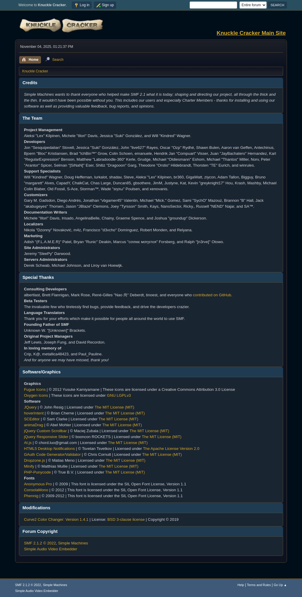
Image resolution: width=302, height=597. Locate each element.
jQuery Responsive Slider (46, 437)
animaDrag (33, 425)
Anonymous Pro (38, 484)
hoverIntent (34, 413)
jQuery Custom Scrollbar (45, 431)
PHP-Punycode (37, 472)
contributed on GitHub (212, 295)
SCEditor (32, 419)
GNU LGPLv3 (119, 395)
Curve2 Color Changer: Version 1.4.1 (56, 519)
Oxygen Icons (36, 395)
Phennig (31, 496)
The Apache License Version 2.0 (171, 448)
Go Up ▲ (280, 585)
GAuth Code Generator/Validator (52, 454)
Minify (29, 466)
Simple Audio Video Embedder (50, 549)
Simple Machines (73, 543)
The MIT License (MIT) (114, 407)
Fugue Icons (34, 389)
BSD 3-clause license (126, 519)
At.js (28, 442)
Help (240, 585)
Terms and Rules (259, 585)
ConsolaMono (36, 490)
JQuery (30, 407)
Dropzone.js (34, 460)
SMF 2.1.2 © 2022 (40, 543)
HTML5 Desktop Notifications (49, 448)
